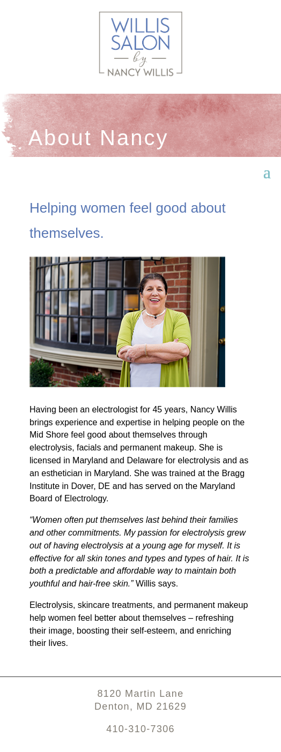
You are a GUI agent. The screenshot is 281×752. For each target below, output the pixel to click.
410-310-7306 (140, 729)
